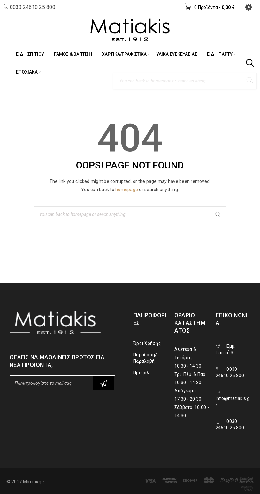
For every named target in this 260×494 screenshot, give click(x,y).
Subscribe (103, 383)
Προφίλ (141, 372)
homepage (126, 189)
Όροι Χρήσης (147, 343)
